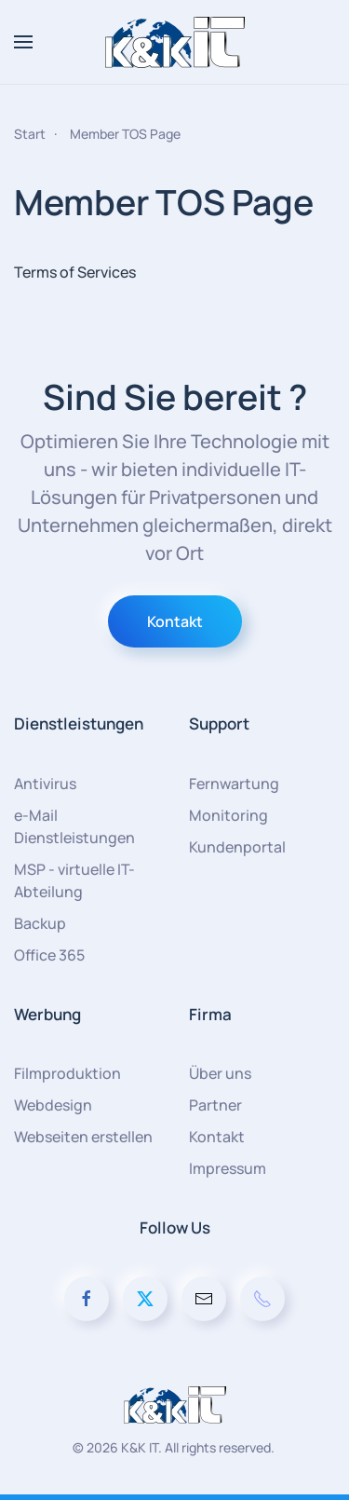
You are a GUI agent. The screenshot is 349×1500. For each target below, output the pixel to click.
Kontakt (175, 621)
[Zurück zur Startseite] (175, 42)
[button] (23, 42)
